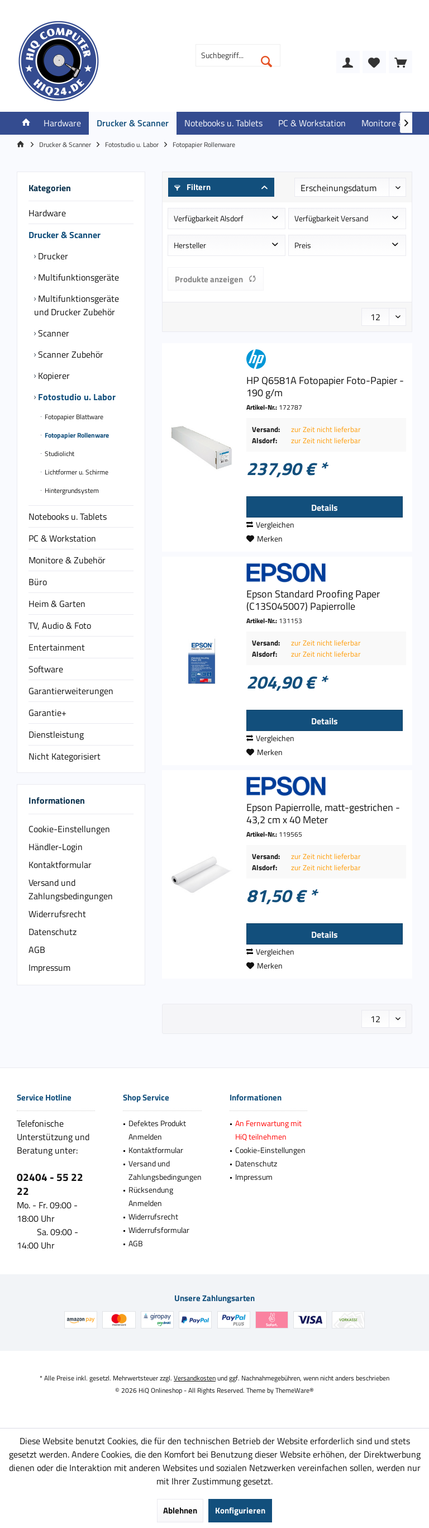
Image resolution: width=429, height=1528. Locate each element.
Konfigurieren (240, 1510)
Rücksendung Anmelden (150, 1196)
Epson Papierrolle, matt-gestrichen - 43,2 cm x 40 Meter (323, 813)
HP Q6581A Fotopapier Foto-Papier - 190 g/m (325, 386)
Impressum (49, 967)
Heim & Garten (56, 603)
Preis (302, 245)
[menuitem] (400, 62)
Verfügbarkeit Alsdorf (209, 218)
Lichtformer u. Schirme (75, 472)
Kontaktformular (60, 864)
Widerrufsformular (158, 1230)
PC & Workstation (62, 538)
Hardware (47, 213)
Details (324, 507)
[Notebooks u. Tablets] (223, 123)
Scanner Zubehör (69, 354)
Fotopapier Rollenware (76, 435)
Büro (37, 582)
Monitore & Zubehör (67, 560)
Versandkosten (195, 1378)
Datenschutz (52, 931)
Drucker (52, 256)
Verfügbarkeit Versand (331, 218)
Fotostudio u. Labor (76, 397)
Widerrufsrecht (57, 913)
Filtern (192, 187)
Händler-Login (55, 846)
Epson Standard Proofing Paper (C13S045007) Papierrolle (313, 600)
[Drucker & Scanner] (133, 123)
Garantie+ (47, 712)
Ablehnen (180, 1510)
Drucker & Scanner (64, 234)
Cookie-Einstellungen (69, 829)
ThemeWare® (294, 1390)
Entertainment (56, 647)
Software (45, 669)
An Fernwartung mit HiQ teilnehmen (268, 1129)
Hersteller (190, 245)
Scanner (52, 333)
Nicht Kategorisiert (64, 756)
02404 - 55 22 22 (50, 1184)
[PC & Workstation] (312, 123)
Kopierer (53, 375)
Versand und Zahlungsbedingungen (70, 889)
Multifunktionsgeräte (77, 277)
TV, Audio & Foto (59, 625)
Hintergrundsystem (71, 490)
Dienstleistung (56, 734)
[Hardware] (62, 123)
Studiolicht (58, 453)
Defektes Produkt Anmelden (157, 1129)
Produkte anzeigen (215, 279)
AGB (36, 949)
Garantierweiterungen (70, 690)
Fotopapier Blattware (73, 416)
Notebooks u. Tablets (67, 516)
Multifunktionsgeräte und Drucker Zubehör (76, 305)
